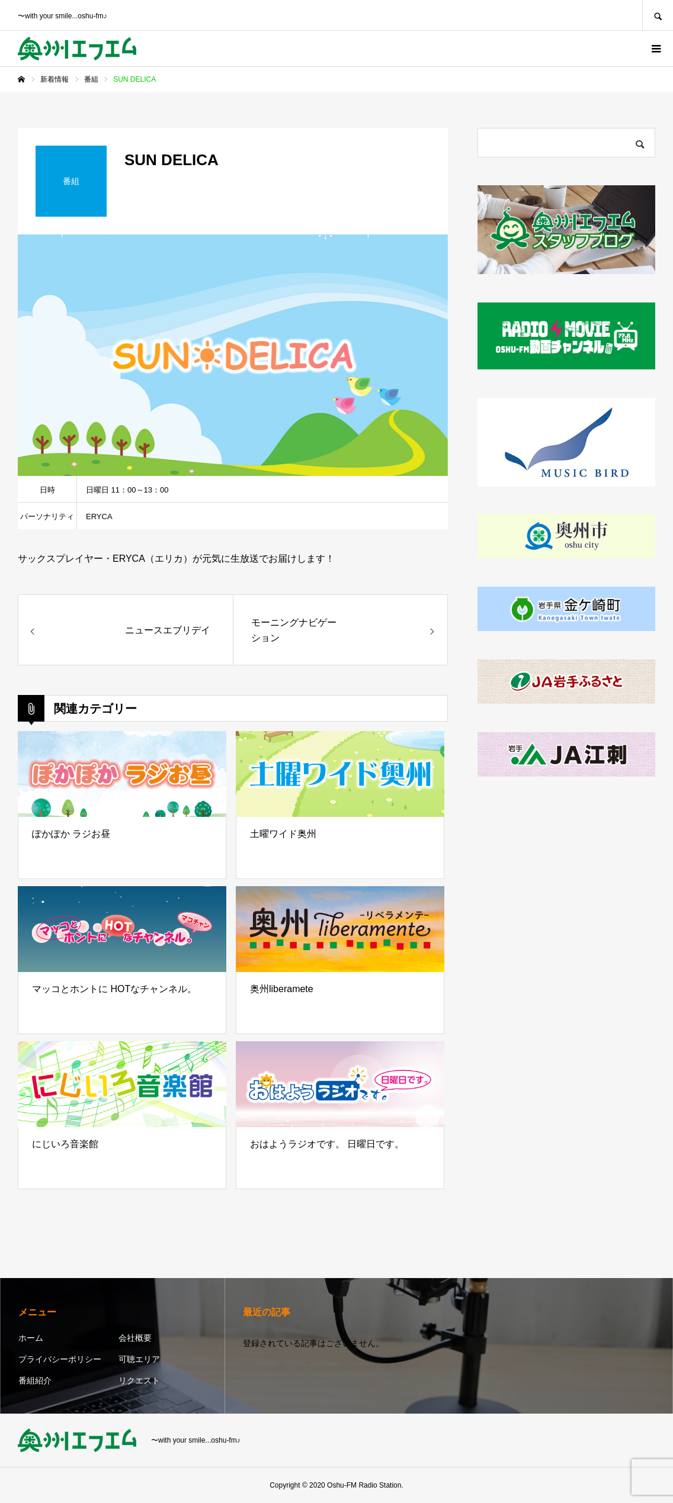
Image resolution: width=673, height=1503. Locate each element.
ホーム (30, 1338)
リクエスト (139, 1380)
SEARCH (657, 15)
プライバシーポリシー (59, 1359)
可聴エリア (139, 1359)
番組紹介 (35, 1380)
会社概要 (135, 1338)
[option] (233, 355)
